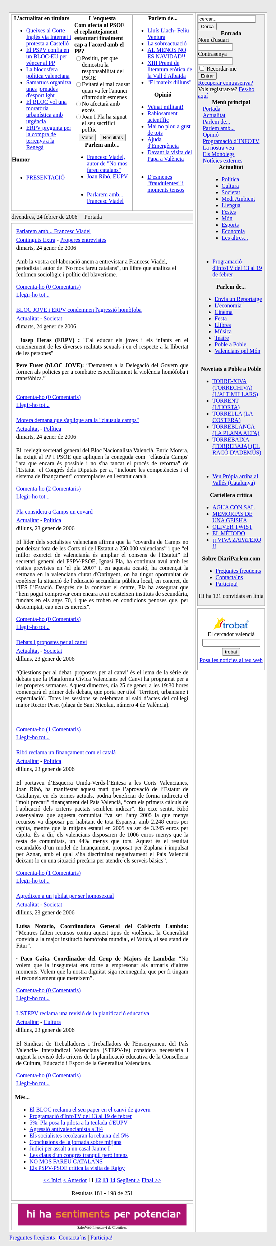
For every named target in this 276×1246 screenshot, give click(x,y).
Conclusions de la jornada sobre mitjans (75, 1142)
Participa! (227, 584)
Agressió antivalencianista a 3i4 (66, 1129)
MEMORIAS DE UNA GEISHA (232, 517)
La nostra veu (218, 148)
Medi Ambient (238, 199)
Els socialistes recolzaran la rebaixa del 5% (79, 1135)
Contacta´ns (229, 577)
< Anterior (75, 1180)
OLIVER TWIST (232, 527)
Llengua (231, 205)
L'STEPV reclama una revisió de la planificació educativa (82, 1013)
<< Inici (52, 1180)
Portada (211, 109)
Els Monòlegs (218, 154)
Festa (221, 318)
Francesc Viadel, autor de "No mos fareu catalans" (107, 163)
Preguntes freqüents (238, 571)
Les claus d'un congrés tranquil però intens (78, 1155)
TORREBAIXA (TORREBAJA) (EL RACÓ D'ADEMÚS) (236, 446)
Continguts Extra (35, 240)
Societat (52, 318)
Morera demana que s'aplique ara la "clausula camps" (77, 420)
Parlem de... (216, 122)
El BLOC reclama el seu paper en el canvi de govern (90, 1110)
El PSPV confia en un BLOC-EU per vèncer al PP (47, 56)
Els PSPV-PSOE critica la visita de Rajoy (77, 1168)
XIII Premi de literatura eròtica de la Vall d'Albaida (169, 69)
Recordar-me (221, 69)
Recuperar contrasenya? (225, 83)
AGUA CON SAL (233, 507)
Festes (229, 212)
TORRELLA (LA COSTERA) (232, 417)
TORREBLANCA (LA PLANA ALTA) (235, 430)
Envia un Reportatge (238, 299)
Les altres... (235, 238)
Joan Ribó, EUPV (107, 176)
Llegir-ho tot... (33, 295)
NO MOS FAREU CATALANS (65, 1161)
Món (227, 218)
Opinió (210, 135)
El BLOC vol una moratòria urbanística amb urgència (46, 111)
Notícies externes (223, 161)
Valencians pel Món (237, 351)
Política (52, 429)
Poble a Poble (230, 344)
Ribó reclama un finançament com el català (66, 752)
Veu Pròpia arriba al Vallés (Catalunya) (235, 479)
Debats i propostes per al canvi (51, 642)
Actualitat (27, 318)
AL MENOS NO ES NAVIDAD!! (166, 53)
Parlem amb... (219, 128)
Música (223, 331)
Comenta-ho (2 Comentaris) (48, 488)
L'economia (228, 305)
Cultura (52, 1022)
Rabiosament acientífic (162, 116)
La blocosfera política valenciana (47, 72)
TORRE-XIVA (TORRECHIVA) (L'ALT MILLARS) (235, 387)
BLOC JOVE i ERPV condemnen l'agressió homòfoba (79, 310)
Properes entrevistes (83, 240)
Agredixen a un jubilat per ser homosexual (65, 896)
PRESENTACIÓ (45, 177)
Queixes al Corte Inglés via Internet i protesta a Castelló (48, 36)
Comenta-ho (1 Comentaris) (48, 729)
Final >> (151, 1180)
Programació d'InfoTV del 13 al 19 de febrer (80, 1116)
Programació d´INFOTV (231, 141)
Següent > (128, 1180)
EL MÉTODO (228, 533)
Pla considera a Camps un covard (54, 512)
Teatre (222, 338)
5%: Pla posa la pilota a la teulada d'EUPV (78, 1122)
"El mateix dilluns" (169, 82)
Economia (233, 231)
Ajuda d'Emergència (163, 142)
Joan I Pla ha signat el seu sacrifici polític (104, 123)
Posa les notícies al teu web (231, 660)
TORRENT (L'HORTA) (226, 404)
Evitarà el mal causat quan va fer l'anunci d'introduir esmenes (106, 90)
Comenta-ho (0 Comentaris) (48, 287)
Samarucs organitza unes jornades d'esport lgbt (48, 88)
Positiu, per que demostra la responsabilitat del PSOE (103, 68)
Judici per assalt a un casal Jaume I (69, 1148)
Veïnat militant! (165, 107)
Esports (230, 225)
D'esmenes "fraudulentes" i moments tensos (165, 183)
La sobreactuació (167, 43)
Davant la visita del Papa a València (169, 155)
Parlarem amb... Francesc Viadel (105, 197)
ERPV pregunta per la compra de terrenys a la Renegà (48, 137)
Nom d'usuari (213, 40)
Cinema (224, 312)
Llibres (223, 325)
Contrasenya (212, 54)
